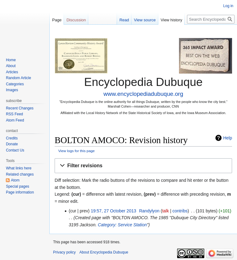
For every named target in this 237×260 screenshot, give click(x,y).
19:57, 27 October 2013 (113, 210)
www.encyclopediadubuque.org (143, 94)
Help (227, 137)
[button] (143, 166)
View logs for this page (76, 151)
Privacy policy (64, 252)
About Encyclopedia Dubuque (103, 252)
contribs (180, 210)
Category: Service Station (122, 224)
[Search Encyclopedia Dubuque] (211, 19)
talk (165, 210)
